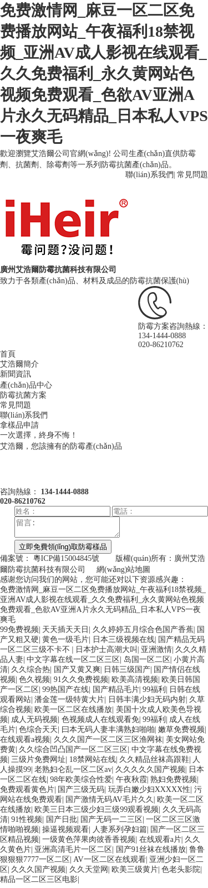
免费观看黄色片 (27, 793)
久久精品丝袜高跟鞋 (154, 763)
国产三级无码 (81, 793)
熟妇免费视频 (173, 783)
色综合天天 (38, 733)
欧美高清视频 (134, 683)
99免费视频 (19, 633)
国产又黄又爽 (77, 673)
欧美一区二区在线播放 (73, 713)
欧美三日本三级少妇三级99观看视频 (96, 813)
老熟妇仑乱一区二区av (72, 773)
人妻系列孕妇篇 (120, 833)
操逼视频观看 (65, 833)
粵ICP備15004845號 (66, 562)
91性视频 (26, 823)
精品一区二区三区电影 (39, 883)
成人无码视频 (34, 723)
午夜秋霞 (131, 783)
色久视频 (34, 683)
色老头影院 (180, 873)
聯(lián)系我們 (149, 174)
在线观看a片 (160, 843)
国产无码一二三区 (111, 823)
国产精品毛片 (116, 693)
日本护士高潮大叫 (106, 653)
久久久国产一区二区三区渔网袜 (108, 743)
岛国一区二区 (147, 663)
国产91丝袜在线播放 (151, 853)
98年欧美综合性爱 (81, 783)
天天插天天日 (65, 633)
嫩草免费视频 (181, 733)
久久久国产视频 (38, 873)
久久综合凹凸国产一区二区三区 (73, 753)
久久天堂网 (88, 873)
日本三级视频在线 (124, 643)
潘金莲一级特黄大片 (69, 703)
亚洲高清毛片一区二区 (73, 853)
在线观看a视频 (25, 743)
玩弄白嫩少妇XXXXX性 (149, 793)
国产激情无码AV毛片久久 (109, 803)
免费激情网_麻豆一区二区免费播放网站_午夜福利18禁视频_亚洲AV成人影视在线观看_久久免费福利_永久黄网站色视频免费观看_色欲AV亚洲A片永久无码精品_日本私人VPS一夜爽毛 (104, 74)
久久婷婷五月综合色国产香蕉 (143, 633)
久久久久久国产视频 (150, 773)
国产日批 (61, 823)
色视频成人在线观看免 (100, 723)
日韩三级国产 (127, 673)
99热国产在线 (65, 693)
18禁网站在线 (92, 763)
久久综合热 (30, 673)
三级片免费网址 (38, 763)
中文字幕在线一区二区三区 (73, 663)
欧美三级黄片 (134, 873)
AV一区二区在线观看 (109, 863)
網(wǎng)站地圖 (123, 573)
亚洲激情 (156, 653)
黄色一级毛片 (65, 643)
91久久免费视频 (81, 683)
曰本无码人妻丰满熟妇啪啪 (108, 733)
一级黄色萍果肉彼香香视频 (88, 843)
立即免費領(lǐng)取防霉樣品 (63, 550)
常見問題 (192, 174)
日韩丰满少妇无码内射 (147, 703)
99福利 (154, 693)
